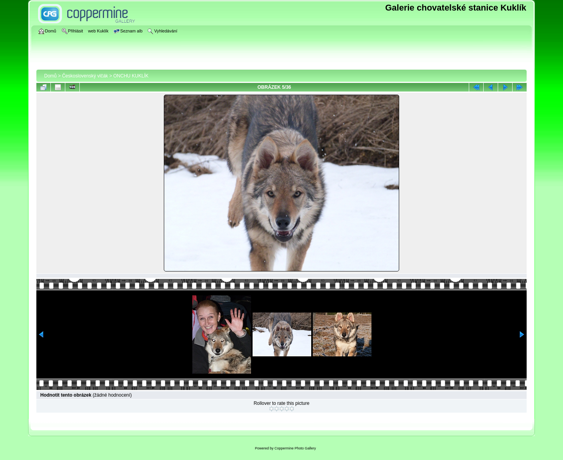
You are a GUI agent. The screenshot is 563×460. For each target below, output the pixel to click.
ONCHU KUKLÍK (131, 76)
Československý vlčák (85, 76)
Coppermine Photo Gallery (295, 448)
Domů (50, 76)
